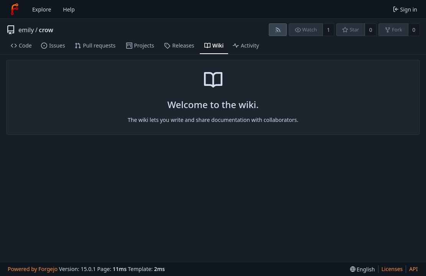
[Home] (14, 9)
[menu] (362, 269)
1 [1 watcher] (328, 29)
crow (46, 30)
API (413, 269)
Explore (41, 9)
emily (26, 30)
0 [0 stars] (370, 29)
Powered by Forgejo (33, 269)
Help (69, 9)
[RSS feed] (278, 29)
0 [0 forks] (413, 29)
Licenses (392, 269)
